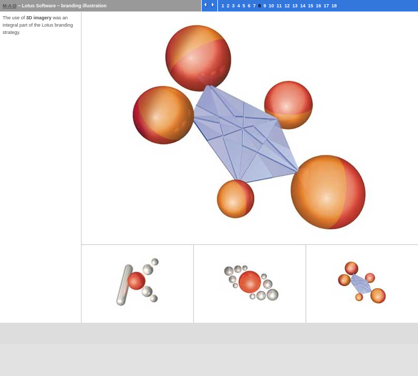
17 (326, 5)
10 (271, 5)
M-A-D (10, 5)
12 (286, 5)
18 (334, 5)
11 (279, 5)
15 (310, 5)
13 (294, 5)
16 (318, 5)
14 (302, 5)
